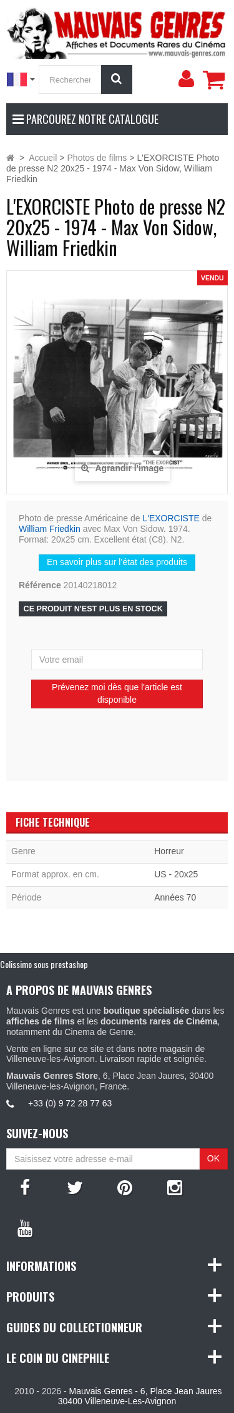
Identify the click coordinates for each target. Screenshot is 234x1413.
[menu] (186, 79)
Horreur (168, 851)
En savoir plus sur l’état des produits (117, 562)
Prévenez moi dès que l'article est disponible (117, 693)
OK (213, 1158)
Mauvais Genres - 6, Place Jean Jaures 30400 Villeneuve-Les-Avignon (140, 1396)
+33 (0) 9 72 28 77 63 (70, 1103)
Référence (40, 585)
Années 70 (175, 897)
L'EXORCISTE (170, 518)
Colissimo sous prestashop (44, 964)
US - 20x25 (176, 874)
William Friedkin (49, 529)
